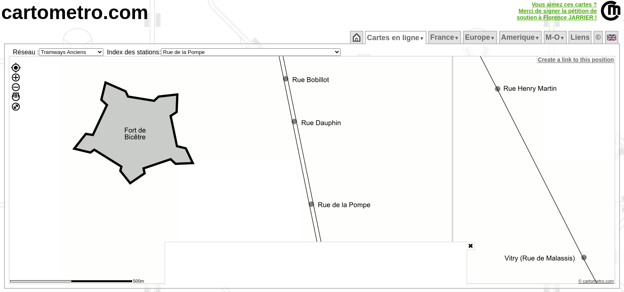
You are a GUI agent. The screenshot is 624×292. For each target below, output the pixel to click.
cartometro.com (74, 12)
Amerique (521, 37)
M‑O (555, 37)
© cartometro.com (597, 282)
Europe (480, 37)
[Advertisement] (315, 263)
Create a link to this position (576, 59)
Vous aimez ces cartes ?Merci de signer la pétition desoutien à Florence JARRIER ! (557, 11)
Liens (580, 37)
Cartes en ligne (396, 38)
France (445, 37)
